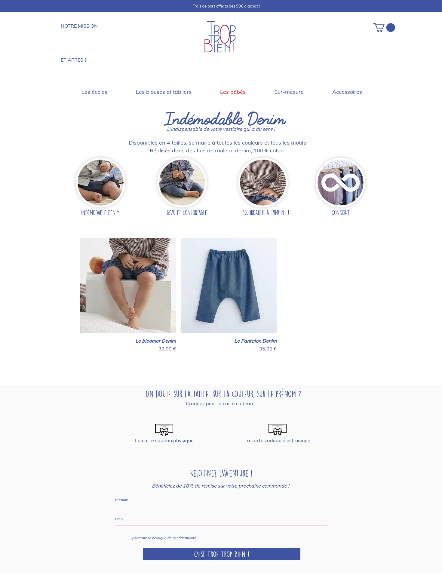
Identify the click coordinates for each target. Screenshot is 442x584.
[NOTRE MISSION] (81, 26)
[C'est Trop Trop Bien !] (221, 554)
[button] (384, 27)
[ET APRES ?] (79, 60)
